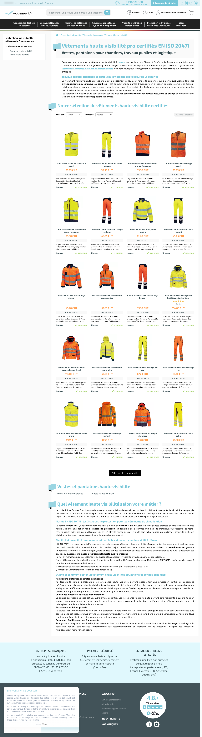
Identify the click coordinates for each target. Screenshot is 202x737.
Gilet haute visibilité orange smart (178, 164)
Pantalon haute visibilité (21, 51)
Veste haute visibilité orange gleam (71, 296)
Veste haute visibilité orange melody (107, 434)
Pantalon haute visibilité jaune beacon (107, 164)
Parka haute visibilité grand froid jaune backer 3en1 (178, 296)
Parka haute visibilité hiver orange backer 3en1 (71, 368)
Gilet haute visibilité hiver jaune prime (71, 434)
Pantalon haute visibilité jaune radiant (178, 230)
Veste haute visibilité (19, 54)
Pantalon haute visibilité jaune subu (178, 434)
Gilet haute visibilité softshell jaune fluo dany (71, 230)
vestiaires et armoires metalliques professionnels (87, 68)
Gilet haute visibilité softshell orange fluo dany (142, 164)
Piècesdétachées (181, 24)
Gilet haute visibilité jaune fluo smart (71, 164)
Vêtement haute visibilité (20, 46)
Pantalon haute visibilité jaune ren (142, 368)
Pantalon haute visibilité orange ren (178, 368)
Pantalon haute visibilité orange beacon (142, 296)
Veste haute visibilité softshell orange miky (107, 296)
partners (21, 695)
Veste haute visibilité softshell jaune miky (107, 368)
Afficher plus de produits (125, 473)
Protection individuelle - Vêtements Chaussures (82, 35)
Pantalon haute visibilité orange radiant (107, 230)
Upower (122, 62)
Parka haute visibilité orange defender (143, 434)
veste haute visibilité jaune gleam (143, 230)
